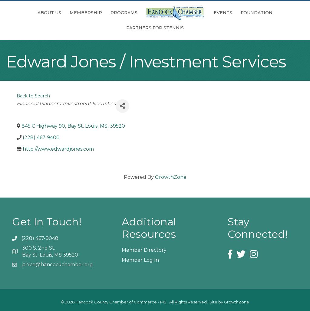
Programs (123, 12)
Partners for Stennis (155, 28)
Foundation (256, 12)
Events (223, 12)
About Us (49, 12)
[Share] (122, 106)
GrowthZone (170, 177)
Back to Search (33, 96)
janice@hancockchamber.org (57, 264)
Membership (86, 12)
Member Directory (144, 250)
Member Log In (140, 260)
